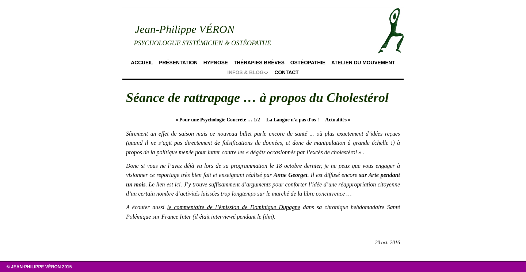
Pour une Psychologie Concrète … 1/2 (218, 119)
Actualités (337, 119)
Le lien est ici (164, 184)
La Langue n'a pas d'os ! (292, 119)
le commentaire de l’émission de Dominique (223, 207)
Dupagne (289, 207)
